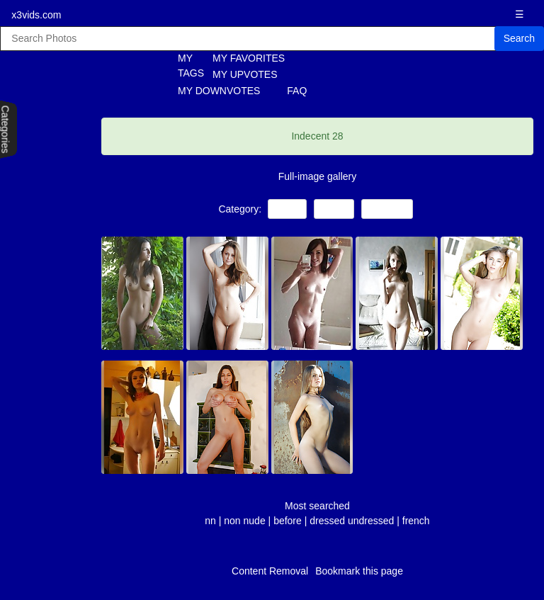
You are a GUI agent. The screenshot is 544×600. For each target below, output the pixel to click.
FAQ (297, 90)
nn (210, 520)
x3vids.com (36, 15)
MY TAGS (183, 65)
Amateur (387, 209)
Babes (334, 209)
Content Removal (270, 571)
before (287, 520)
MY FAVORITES (248, 58)
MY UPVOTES (245, 74)
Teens (287, 209)
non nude (244, 520)
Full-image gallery (317, 176)
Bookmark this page (359, 571)
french (416, 520)
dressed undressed (353, 520)
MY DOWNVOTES (219, 90)
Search (519, 38)
